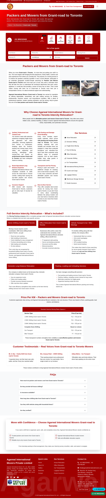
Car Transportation (61, 41)
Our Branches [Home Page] (17, 25)
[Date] (41, 58)
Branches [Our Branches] (41, 471)
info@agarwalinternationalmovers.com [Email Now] (88, 469)
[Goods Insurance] (80, 184)
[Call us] (25, 40)
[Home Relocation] (80, 138)
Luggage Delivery (79, 41)
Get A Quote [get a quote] (88, 6)
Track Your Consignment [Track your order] (73, 7)
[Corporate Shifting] (80, 159)
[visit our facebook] (8, 478)
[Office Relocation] (80, 155)
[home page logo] (10, 6)
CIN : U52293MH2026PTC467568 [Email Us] (15, 0)
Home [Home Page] (10, 25)
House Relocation (59, 463)
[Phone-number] (9, 40)
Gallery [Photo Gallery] (40, 468)
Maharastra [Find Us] (47, 0)
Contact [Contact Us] (40, 474)
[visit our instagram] (11, 478)
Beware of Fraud (80, 1)
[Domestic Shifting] (80, 142)
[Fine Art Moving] (80, 151)
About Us (41, 466)
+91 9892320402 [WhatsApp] (98, 493)
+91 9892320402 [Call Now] (56, 6)
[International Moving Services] (80, 167)
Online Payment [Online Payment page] (61, 1)
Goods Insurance (89, 41)
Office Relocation (52, 41)
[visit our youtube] (18, 478)
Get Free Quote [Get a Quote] (83, 490)
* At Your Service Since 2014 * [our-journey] (91, 1)
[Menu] (97, 6)
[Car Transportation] (80, 163)
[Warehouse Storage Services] (80, 180)
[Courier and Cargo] (80, 171)
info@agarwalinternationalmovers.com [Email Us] (33, 0)
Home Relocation (42, 41)
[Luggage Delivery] (80, 175)
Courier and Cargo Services (70, 41)
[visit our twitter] (15, 478)
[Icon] (42, 38)
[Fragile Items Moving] (80, 146)
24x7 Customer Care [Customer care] (70, 1)
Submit (87, 59)
